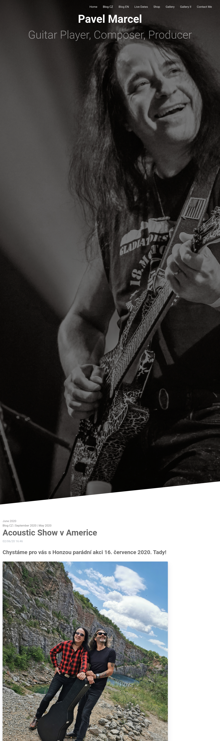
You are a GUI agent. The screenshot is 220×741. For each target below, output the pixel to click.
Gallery (170, 6)
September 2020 (25, 525)
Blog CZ (108, 6)
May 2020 (45, 525)
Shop (156, 6)
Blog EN (124, 6)
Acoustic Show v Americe (50, 533)
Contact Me (204, 6)
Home (93, 6)
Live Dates (141, 6)
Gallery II (185, 6)
